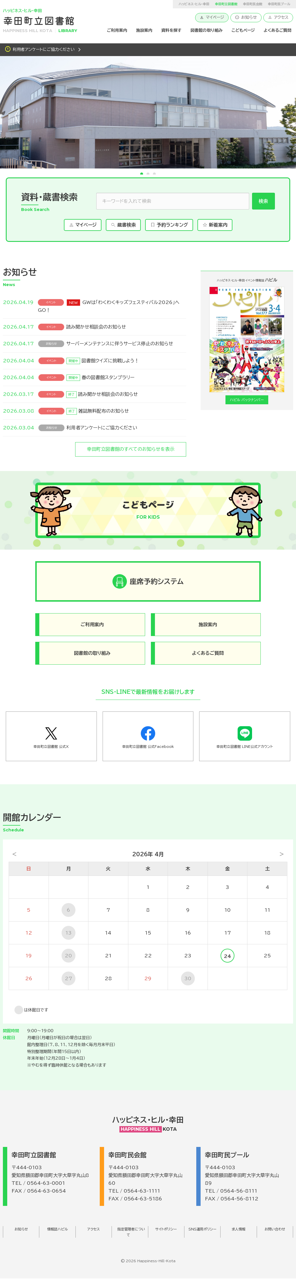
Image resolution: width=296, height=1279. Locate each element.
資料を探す (171, 30)
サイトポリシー (166, 1229)
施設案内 (144, 30)
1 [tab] (141, 174)
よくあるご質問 (277, 30)
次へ (279, 115)
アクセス (278, 17)
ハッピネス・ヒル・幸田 (194, 3)
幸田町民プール (279, 3)
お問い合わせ (274, 1229)
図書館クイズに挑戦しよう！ (110, 360)
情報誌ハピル (57, 1229)
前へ (17, 115)
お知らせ (246, 17)
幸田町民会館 (252, 3)
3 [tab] (154, 174)
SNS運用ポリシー (202, 1229)
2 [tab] (148, 174)
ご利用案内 (117, 30)
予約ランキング (169, 225)
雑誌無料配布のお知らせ (103, 411)
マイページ (212, 17)
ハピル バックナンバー (247, 399)
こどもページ (243, 30)
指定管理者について (131, 1232)
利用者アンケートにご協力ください (43, 49)
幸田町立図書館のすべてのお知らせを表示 (130, 449)
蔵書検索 (123, 225)
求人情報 (238, 1229)
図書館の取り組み (206, 30)
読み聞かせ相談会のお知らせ (96, 327)
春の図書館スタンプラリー (108, 377)
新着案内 (214, 225)
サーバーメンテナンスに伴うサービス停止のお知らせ (119, 343)
